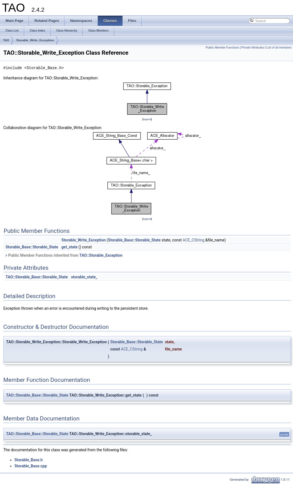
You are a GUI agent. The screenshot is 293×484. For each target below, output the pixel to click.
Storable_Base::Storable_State (134, 240)
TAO (6, 40)
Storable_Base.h (28, 460)
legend (147, 119)
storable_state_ (84, 277)
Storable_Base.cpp (30, 466)
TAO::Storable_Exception (100, 255)
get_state (69, 247)
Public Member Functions (222, 47)
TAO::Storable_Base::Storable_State (37, 277)
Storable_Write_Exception (35, 40)
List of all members (279, 47)
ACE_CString (193, 240)
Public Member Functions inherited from (64, 255)
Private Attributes (252, 47)
